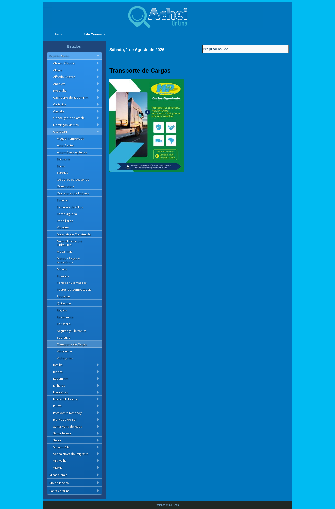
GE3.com (174, 505)
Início (59, 34)
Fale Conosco (94, 34)
